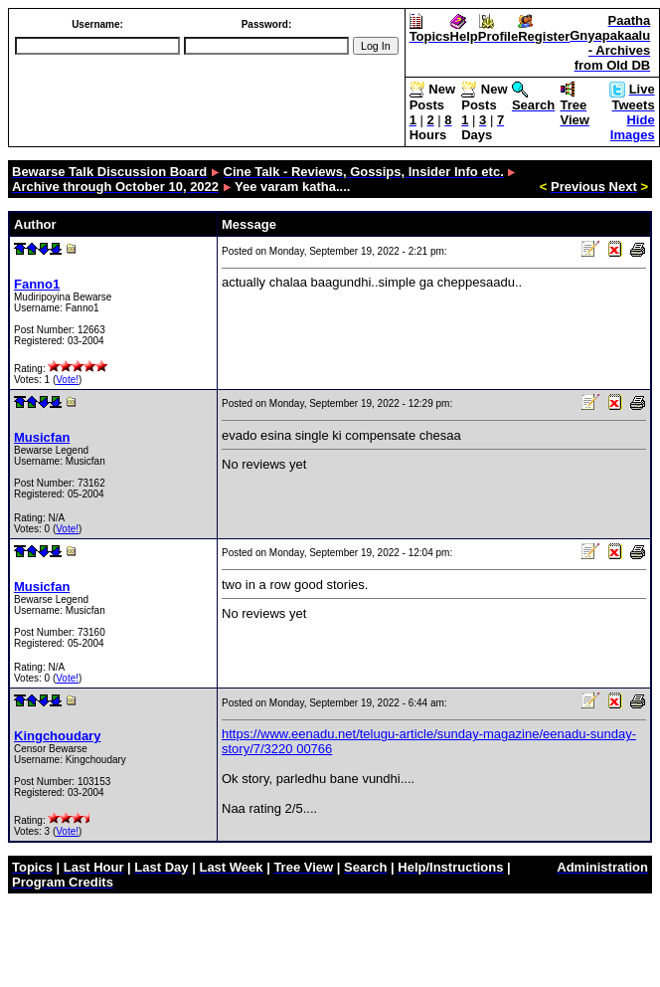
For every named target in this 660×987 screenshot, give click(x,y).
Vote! (67, 379)
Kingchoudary (57, 735)
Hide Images (632, 127)
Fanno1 (37, 284)
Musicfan (42, 437)
